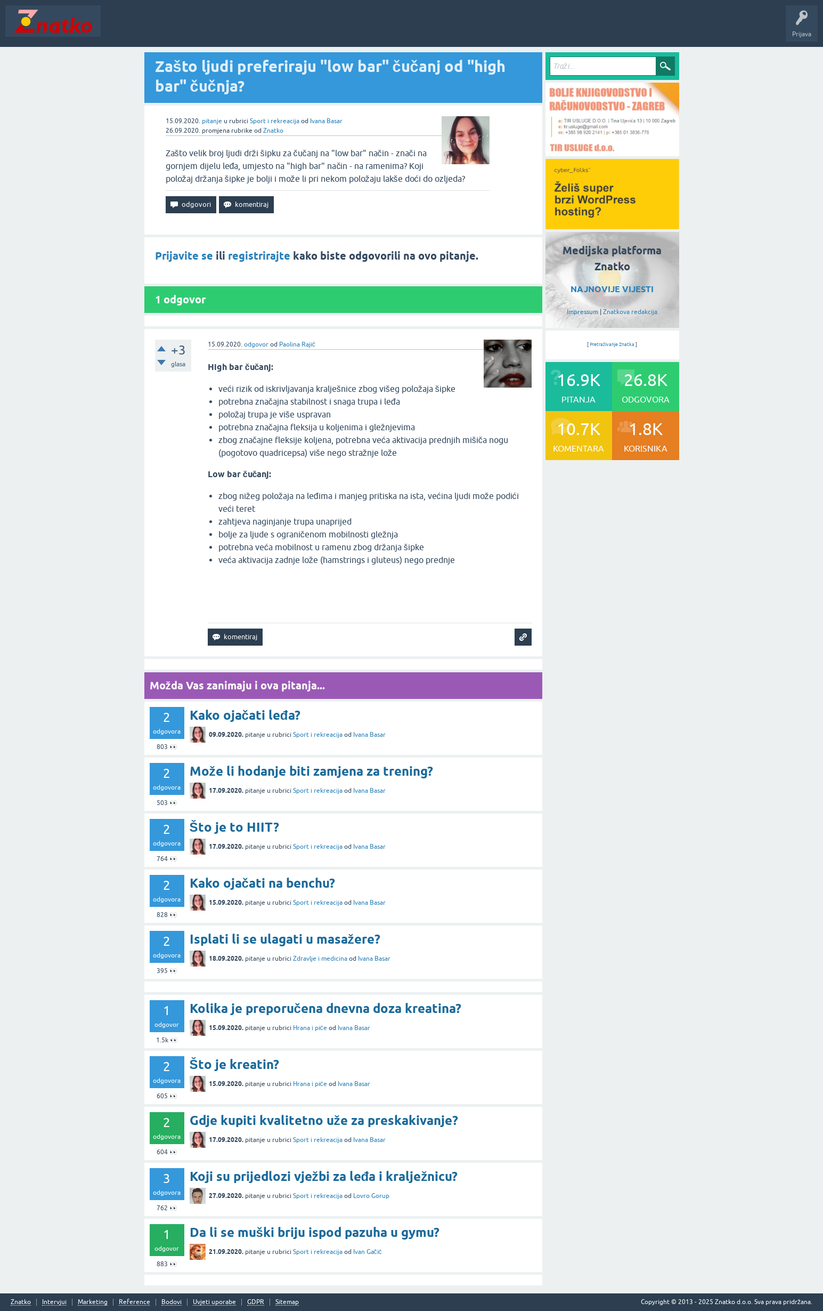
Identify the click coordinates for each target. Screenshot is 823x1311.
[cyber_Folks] (612, 225)
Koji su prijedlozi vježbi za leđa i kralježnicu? (324, 1176)
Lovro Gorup (371, 1196)
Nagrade (376, 29)
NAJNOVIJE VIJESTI (612, 289)
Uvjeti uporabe (214, 1302)
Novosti (119, 29)
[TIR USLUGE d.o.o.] (612, 152)
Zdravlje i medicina (320, 958)
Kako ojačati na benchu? (262, 883)
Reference (134, 1302)
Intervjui (54, 1302)
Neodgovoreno (164, 29)
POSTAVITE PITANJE (263, 29)
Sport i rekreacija (274, 121)
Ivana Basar (326, 121)
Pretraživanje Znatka (612, 344)
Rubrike (208, 29)
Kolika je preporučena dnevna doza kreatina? (325, 1008)
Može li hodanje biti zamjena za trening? (311, 771)
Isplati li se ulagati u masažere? (285, 939)
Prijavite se (184, 256)
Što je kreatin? (234, 1064)
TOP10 (342, 29)
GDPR (255, 1302)
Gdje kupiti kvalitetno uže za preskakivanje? (324, 1120)
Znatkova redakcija (630, 312)
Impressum (582, 312)
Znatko (273, 130)
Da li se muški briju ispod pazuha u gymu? (314, 1232)
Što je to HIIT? (234, 827)
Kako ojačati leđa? (245, 715)
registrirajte (259, 256)
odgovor (256, 344)
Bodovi (171, 1302)
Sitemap (287, 1302)
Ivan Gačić (367, 1252)
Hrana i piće (310, 1028)
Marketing (93, 1302)
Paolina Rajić (297, 344)
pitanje (212, 121)
